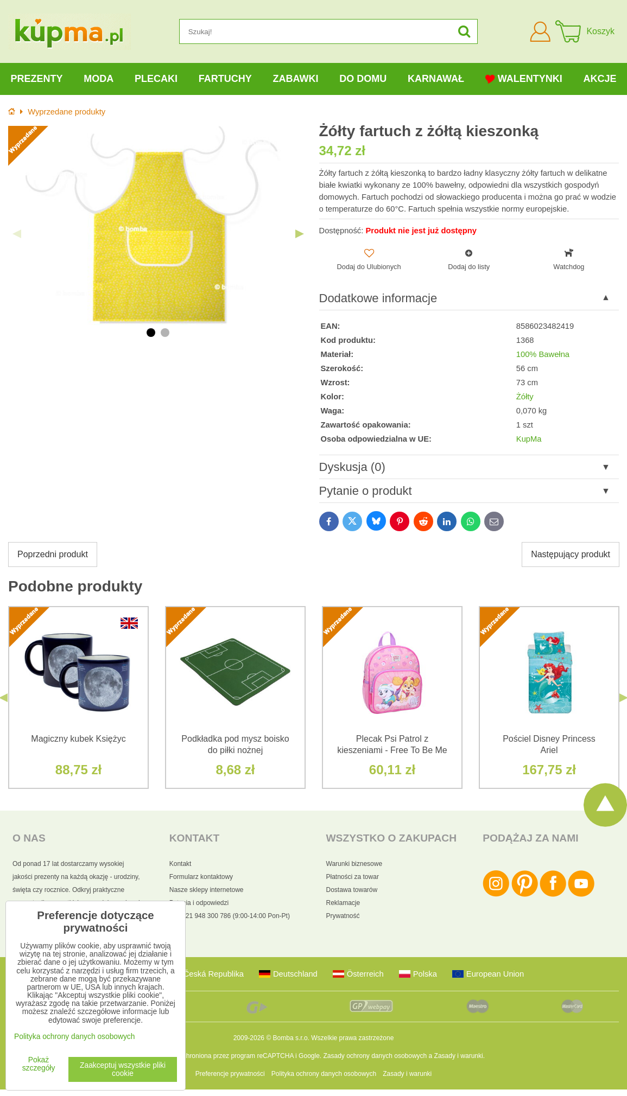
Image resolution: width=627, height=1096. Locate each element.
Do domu (363, 78)
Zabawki (295, 78)
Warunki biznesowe (354, 864)
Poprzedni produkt (52, 554)
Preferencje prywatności (230, 1074)
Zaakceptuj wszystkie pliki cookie (123, 1069)
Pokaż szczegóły (38, 1064)
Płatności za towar (352, 877)
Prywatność (343, 916)
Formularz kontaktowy (201, 877)
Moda (98, 78)
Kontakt (180, 864)
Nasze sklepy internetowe (206, 890)
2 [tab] (165, 332)
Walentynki (523, 79)
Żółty (525, 396)
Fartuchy (225, 78)
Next (299, 234)
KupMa (529, 439)
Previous (17, 234)
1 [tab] (151, 332)
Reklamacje (343, 903)
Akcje (600, 78)
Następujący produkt (570, 554)
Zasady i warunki (458, 1056)
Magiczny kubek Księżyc (78, 738)
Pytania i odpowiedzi (199, 903)
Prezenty (36, 78)
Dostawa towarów (352, 890)
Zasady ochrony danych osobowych (375, 1056)
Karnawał (436, 78)
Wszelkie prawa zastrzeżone (352, 1038)
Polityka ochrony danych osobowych (323, 1074)
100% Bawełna (542, 354)
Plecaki (156, 78)
